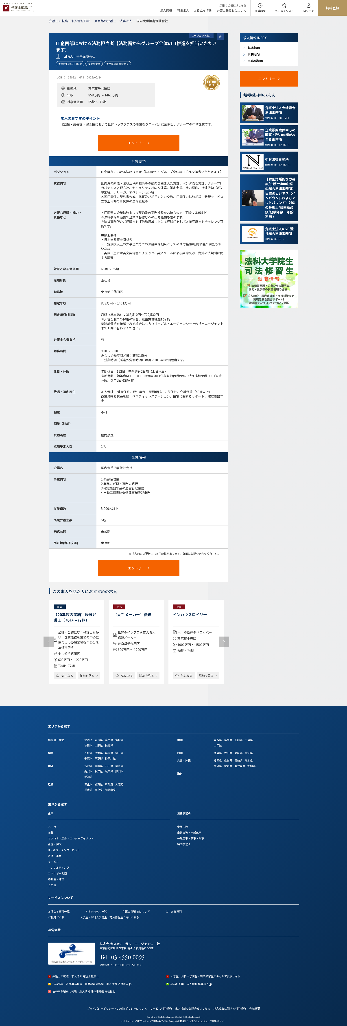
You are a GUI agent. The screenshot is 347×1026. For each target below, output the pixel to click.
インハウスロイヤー (190, 614)
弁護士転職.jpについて (231, 10)
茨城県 (88, 753)
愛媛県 (238, 753)
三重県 (88, 784)
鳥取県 (218, 740)
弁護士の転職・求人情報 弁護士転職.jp (75, 976)
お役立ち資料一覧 (59, 911)
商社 (50, 832)
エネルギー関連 (57, 873)
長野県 (99, 771)
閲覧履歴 (260, 11)
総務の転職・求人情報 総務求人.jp (191, 984)
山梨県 (88, 771)
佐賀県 (228, 760)
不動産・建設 (56, 879)
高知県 (249, 753)
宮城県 (119, 740)
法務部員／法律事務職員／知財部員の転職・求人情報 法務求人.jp (92, 984)
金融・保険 (54, 844)
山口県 (218, 745)
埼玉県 (119, 753)
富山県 (99, 766)
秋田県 (88, 745)
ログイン (308, 11)
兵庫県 (88, 789)
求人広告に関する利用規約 (230, 1008)
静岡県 (119, 771)
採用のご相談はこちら (232, 5)
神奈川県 (110, 758)
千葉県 (88, 758)
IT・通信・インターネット (64, 850)
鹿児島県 (239, 766)
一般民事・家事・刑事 (190, 838)
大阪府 (119, 784)
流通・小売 (54, 856)
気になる (284, 11)
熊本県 (249, 760)
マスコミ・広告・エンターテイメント (71, 838)
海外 (180, 773)
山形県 (99, 745)
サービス (53, 861)
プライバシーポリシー (199, 1021)
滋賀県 (99, 784)
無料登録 (332, 8)
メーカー (53, 826)
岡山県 (238, 740)
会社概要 (254, 1008)
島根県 (228, 740)
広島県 (249, 740)
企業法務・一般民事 (189, 832)
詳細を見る (87, 676)
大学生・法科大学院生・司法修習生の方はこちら (109, 917)
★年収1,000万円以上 (70, 63)
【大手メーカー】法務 (132, 614)
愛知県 (88, 776)
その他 (52, 885)
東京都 (99, 758)
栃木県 (99, 753)
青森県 (99, 740)
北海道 (88, 740)
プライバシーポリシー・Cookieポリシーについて (117, 1008)
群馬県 (109, 753)
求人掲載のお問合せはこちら (192, 1008)
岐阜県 (109, 771)
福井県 (119, 766)
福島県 (109, 745)
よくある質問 (174, 911)
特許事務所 (184, 844)
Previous (49, 642)
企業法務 (182, 826)
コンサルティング (58, 867)
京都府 (109, 784)
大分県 (218, 766)
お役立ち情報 (203, 10)
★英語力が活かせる (117, 63)
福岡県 (218, 760)
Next (224, 642)
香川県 (228, 753)
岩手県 (109, 740)
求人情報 (166, 10)
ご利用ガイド (56, 917)
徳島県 (218, 753)
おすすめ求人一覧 (96, 911)
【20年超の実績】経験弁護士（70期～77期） (75, 617)
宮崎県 (228, 766)
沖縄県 (251, 766)
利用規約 (182, 1021)
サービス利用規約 (161, 1008)
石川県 (109, 766)
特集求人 (183, 10)
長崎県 (238, 760)
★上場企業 (94, 63)
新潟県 (88, 766)
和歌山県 (110, 789)
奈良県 (99, 789)
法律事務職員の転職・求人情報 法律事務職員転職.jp (84, 991)
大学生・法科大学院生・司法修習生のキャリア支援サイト (205, 976)
